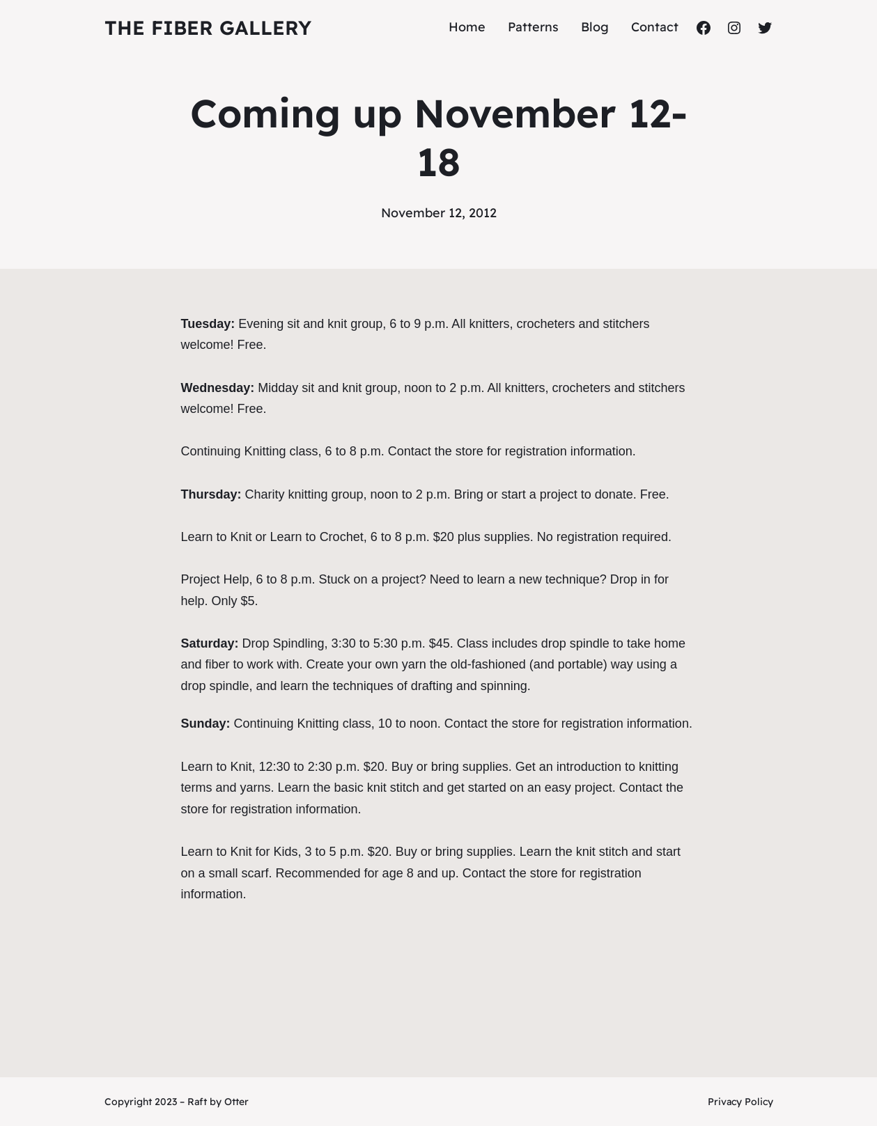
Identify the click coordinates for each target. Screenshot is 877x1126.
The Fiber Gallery (207, 27)
